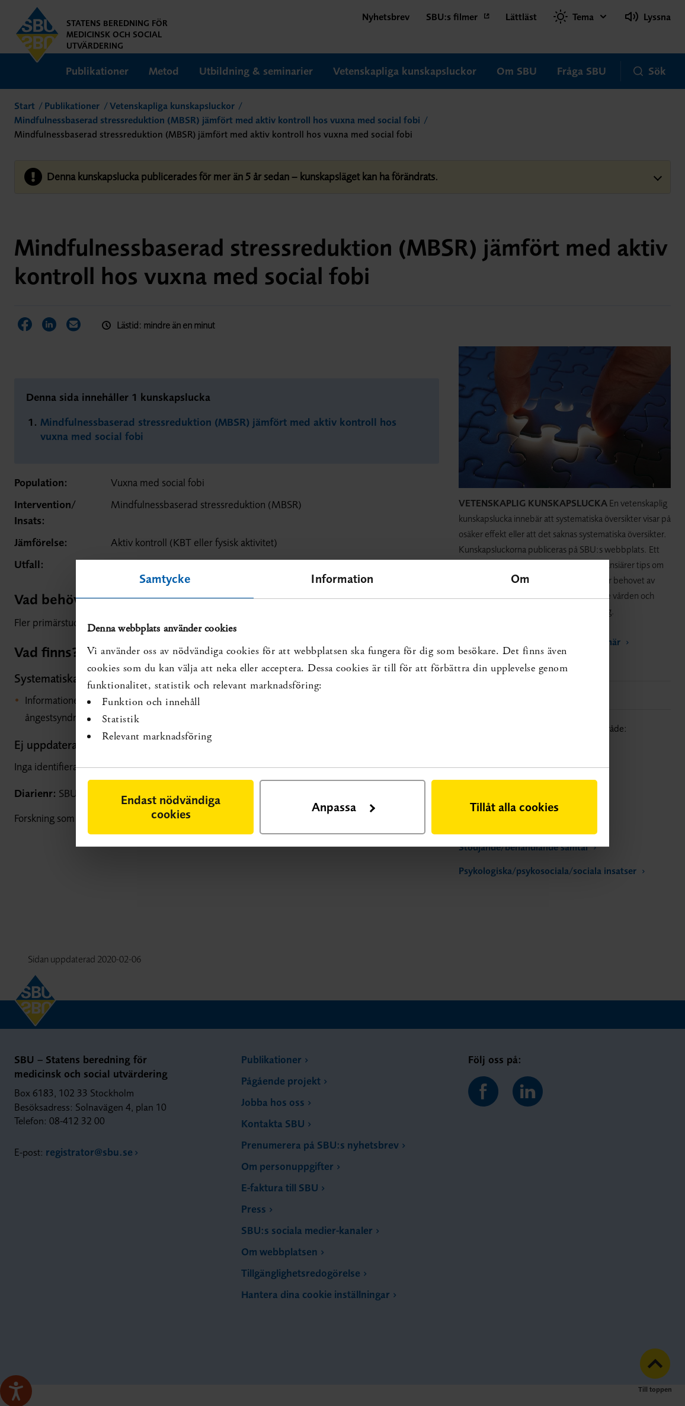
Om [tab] (520, 578)
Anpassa (343, 807)
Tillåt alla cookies (514, 807)
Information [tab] (342, 578)
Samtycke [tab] (165, 578)
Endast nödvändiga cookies (170, 807)
